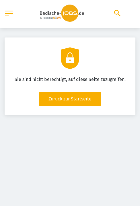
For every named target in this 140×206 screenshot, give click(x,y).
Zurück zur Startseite (70, 99)
